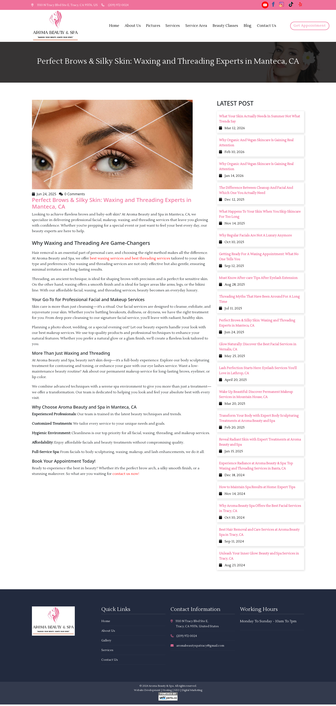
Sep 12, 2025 (231, 267)
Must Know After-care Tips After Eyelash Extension (258, 280)
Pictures (154, 26)
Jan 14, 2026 (231, 177)
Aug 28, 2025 (232, 286)
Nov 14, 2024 (232, 495)
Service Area (197, 26)
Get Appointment (310, 26)
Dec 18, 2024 (231, 477)
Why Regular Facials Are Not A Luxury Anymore (255, 237)
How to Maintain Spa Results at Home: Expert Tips (257, 489)
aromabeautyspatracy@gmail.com (197, 647)
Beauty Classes (226, 26)
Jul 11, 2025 (230, 310)
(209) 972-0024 (116, 5)
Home (115, 26)
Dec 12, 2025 (231, 201)
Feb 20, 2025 (231, 429)
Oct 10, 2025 (231, 244)
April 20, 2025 (233, 381)
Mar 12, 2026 (232, 130)
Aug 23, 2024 (232, 567)
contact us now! (125, 475)
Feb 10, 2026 (231, 154)
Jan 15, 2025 (231, 453)
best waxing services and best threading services (130, 260)
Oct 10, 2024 (231, 519)
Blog (248, 26)
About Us (134, 26)
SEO (177, 691)
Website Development (147, 691)
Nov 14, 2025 (232, 225)
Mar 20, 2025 (232, 405)
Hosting (167, 691)
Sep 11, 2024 (231, 543)
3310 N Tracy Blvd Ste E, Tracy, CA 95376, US (65, 5)
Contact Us (267, 26)
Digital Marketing (192, 691)
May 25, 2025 (232, 358)
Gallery (106, 642)
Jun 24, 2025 (231, 334)
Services (173, 26)
